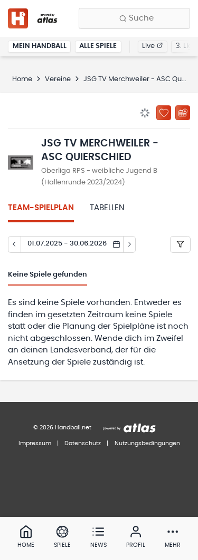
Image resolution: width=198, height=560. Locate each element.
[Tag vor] (130, 244)
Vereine (58, 79)
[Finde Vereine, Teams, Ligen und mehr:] (134, 18)
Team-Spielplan (41, 208)
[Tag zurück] (14, 244)
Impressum (34, 443)
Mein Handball (40, 46)
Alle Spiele (98, 46)
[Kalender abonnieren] (182, 112)
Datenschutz (82, 443)
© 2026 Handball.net (62, 427)
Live (152, 46)
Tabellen (107, 208)
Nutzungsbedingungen (147, 443)
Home (22, 79)
